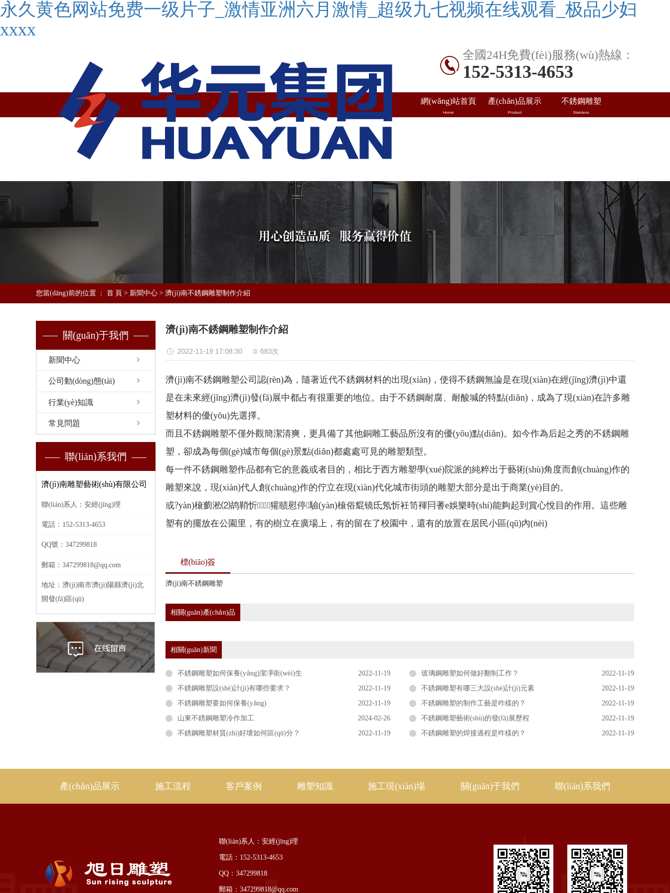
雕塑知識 (581, 131)
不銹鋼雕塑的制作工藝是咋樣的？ (473, 703)
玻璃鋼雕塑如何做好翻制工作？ (470, 673)
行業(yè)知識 (70, 402)
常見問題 (64, 423)
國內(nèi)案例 (448, 131)
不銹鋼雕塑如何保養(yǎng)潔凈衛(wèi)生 (239, 673)
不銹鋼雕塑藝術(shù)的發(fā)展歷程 (475, 718)
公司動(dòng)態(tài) (81, 381)
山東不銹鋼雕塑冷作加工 (215, 718)
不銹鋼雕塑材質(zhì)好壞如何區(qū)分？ (238, 733)
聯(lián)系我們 (581, 156)
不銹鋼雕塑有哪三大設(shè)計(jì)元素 (477, 688)
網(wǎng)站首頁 (448, 106)
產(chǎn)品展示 (515, 106)
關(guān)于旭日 (515, 156)
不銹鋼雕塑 (581, 106)
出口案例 (515, 131)
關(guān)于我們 (490, 786)
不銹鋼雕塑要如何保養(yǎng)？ (221, 703)
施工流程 (173, 786)
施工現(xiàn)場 (448, 156)
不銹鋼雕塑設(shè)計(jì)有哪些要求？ (234, 688)
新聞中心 (144, 293)
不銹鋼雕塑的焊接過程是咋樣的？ (473, 733)
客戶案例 (244, 786)
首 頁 (115, 293)
